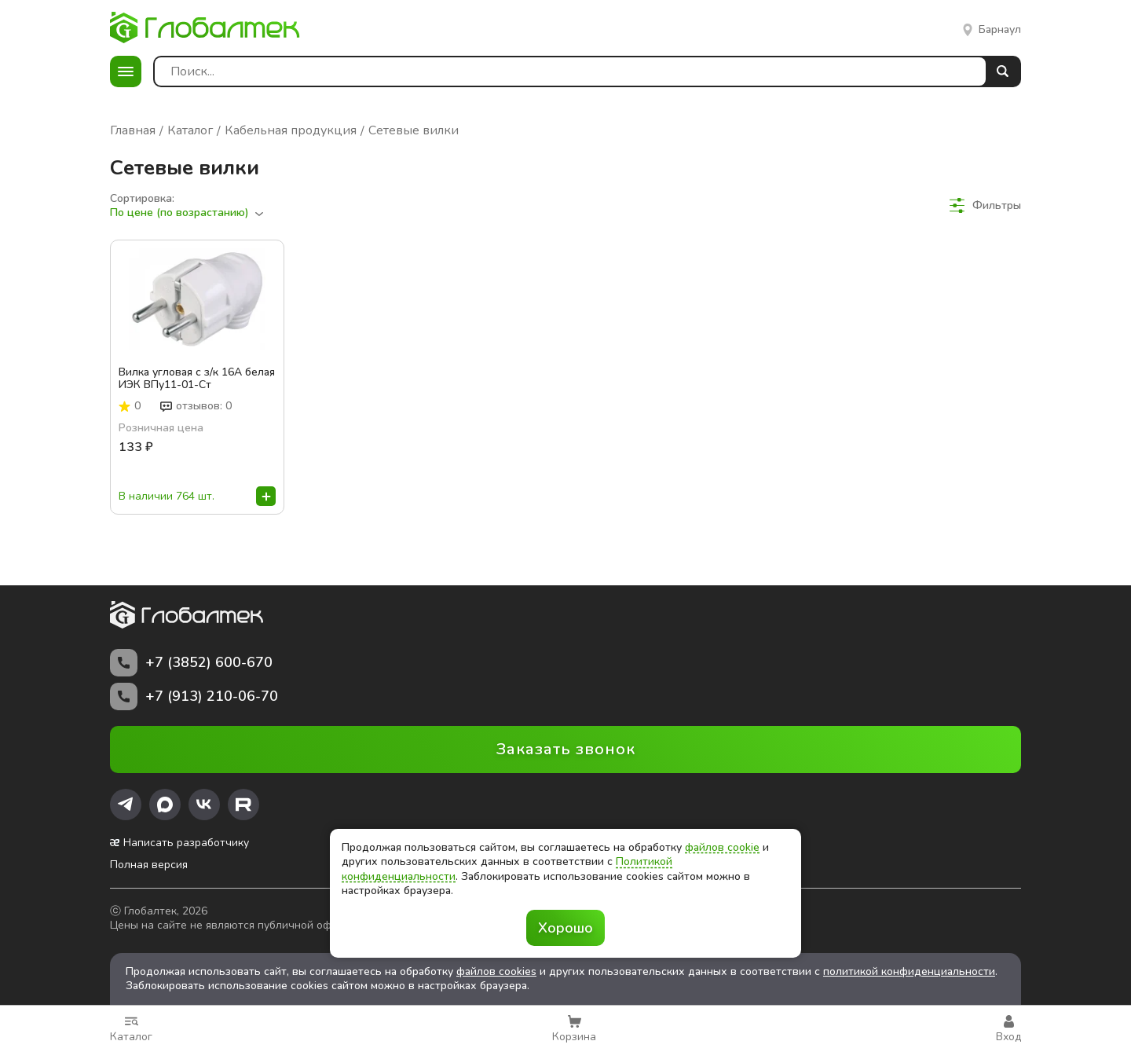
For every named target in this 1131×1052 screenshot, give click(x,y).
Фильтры (985, 205)
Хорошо (565, 927)
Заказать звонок (565, 749)
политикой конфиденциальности (909, 971)
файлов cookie (722, 847)
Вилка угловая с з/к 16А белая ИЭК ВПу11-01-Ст (197, 378)
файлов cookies (496, 971)
